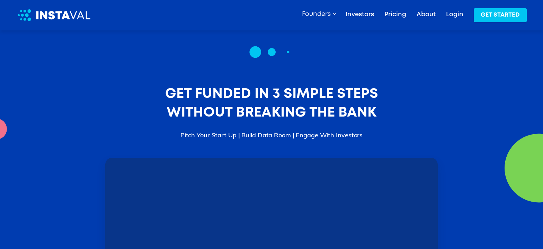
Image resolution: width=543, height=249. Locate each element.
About (426, 14)
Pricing (395, 14)
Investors (360, 14)
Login (454, 14)
